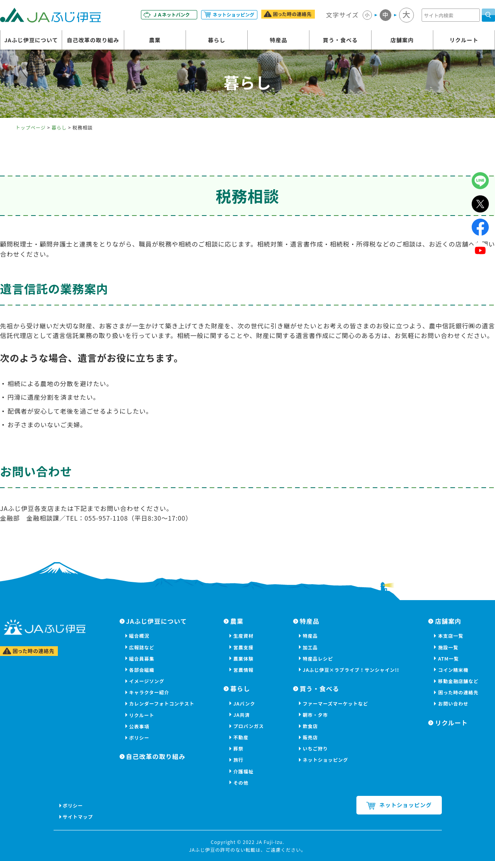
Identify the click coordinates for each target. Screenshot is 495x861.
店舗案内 (402, 40)
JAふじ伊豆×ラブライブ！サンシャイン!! (351, 669)
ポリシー (139, 737)
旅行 (238, 759)
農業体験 (243, 658)
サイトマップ (78, 816)
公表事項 (139, 726)
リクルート (464, 40)
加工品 (310, 647)
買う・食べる (340, 40)
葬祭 (238, 748)
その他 (240, 782)
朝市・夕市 (315, 714)
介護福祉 (243, 771)
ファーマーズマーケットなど (335, 703)
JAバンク (244, 703)
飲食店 (310, 726)
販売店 (310, 737)
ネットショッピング (325, 759)
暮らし (216, 40)
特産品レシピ (318, 658)
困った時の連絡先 (458, 692)
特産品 (278, 40)
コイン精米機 (453, 669)
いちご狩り (315, 748)
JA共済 (241, 714)
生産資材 (243, 635)
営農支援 (243, 647)
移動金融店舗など (458, 681)
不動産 (240, 737)
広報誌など (142, 647)
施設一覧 (448, 647)
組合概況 (139, 635)
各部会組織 (142, 669)
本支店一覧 (450, 635)
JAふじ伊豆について (31, 40)
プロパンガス (248, 726)
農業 (155, 40)
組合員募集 (142, 658)
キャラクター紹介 (149, 692)
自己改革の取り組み (93, 40)
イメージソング (147, 681)
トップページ (31, 127)
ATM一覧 (448, 658)
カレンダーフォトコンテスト (162, 703)
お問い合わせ (453, 703)
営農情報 (243, 669)
